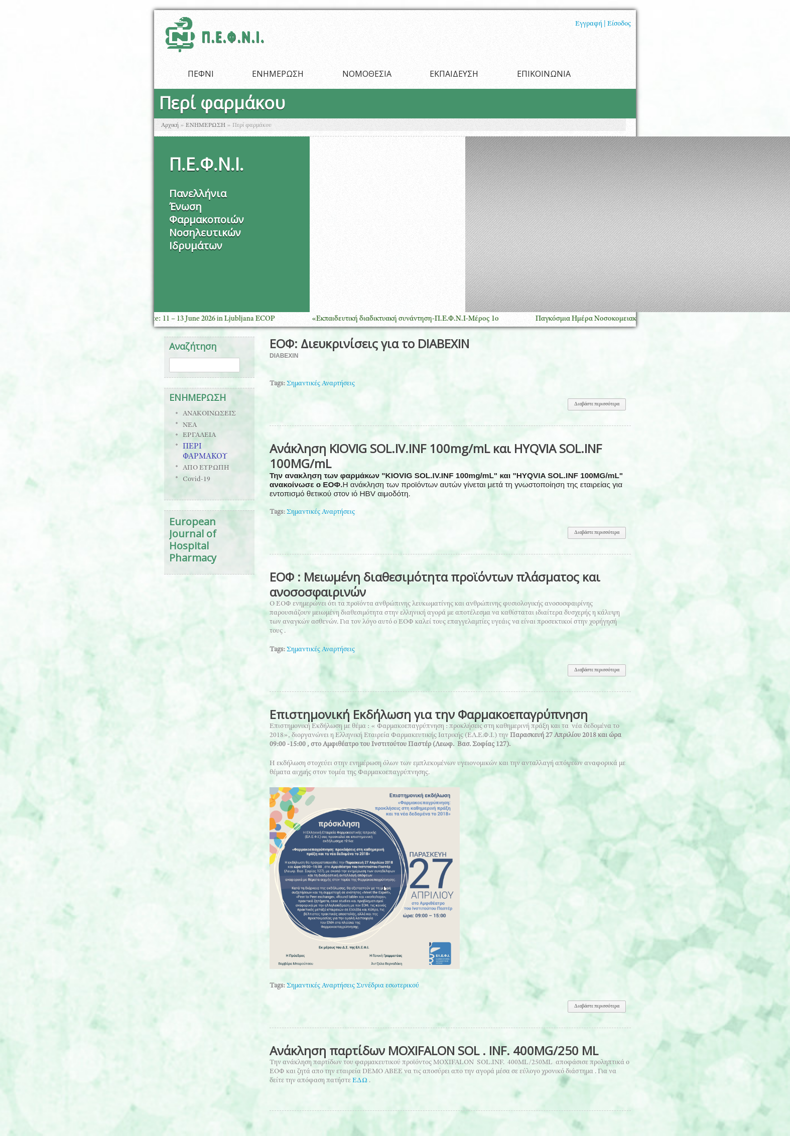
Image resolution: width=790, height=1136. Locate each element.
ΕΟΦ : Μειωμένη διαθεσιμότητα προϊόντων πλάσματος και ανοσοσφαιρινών (435, 584)
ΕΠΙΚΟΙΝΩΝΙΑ (544, 73)
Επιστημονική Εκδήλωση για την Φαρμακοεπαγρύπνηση (429, 714)
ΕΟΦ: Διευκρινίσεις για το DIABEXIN (369, 343)
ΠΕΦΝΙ (201, 73)
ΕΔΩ (360, 1080)
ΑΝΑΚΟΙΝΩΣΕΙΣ (209, 413)
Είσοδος (619, 24)
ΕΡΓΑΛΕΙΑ (199, 435)
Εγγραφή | (590, 24)
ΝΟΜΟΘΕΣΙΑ (366, 73)
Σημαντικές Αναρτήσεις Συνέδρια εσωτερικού (353, 985)
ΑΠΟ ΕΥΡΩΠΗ (206, 468)
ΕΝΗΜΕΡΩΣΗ (278, 73)
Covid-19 (196, 479)
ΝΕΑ (190, 425)
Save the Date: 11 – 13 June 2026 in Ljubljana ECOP (204, 319)
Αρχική (170, 125)
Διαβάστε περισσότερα (600, 406)
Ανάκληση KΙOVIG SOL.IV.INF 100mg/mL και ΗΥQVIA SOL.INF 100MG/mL (436, 456)
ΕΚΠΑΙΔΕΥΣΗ (454, 73)
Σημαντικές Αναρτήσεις (321, 383)
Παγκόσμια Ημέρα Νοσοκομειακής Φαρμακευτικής (623, 319)
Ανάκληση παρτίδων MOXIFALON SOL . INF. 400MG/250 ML (434, 1050)
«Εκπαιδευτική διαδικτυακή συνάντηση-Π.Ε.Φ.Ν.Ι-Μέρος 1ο (413, 319)
